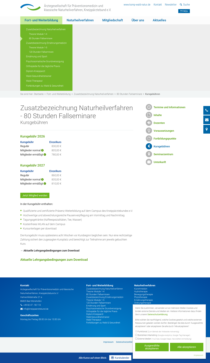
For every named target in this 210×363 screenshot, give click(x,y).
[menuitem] (137, 5)
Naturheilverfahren (80, 20)
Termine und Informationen (169, 107)
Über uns (138, 20)
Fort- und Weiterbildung (41, 20)
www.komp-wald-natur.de (137, 4)
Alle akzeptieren (186, 346)
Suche (185, 4)
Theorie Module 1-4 (38, 34)
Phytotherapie (140, 297)
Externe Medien (163, 338)
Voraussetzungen (164, 130)
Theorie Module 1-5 (38, 47)
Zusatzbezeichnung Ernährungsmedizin (46, 43)
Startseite (40, 94)
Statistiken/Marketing (162, 335)
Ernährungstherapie (143, 300)
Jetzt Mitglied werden (34, 195)
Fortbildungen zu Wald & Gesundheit (44, 85)
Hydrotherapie (141, 291)
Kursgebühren (162, 146)
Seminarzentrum (163, 154)
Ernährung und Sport (36, 56)
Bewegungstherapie (143, 294)
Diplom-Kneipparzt (35, 71)
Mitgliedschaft (112, 20)
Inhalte (158, 115)
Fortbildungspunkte (165, 138)
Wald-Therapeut (34, 80)
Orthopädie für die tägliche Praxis (43, 66)
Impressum (108, 342)
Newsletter (171, 4)
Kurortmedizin (140, 288)
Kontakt (158, 4)
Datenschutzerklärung (126, 342)
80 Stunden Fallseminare (40, 38)
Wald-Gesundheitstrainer (38, 76)
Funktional (157, 331)
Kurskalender (120, 357)
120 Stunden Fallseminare (41, 52)
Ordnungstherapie (142, 303)
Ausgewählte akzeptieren (152, 347)
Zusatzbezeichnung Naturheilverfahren (46, 29)
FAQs (184, 11)
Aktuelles (159, 20)
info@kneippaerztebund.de (35, 309)
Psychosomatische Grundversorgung (45, 61)
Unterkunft (160, 162)
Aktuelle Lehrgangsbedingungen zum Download (54, 259)
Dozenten (159, 122)
